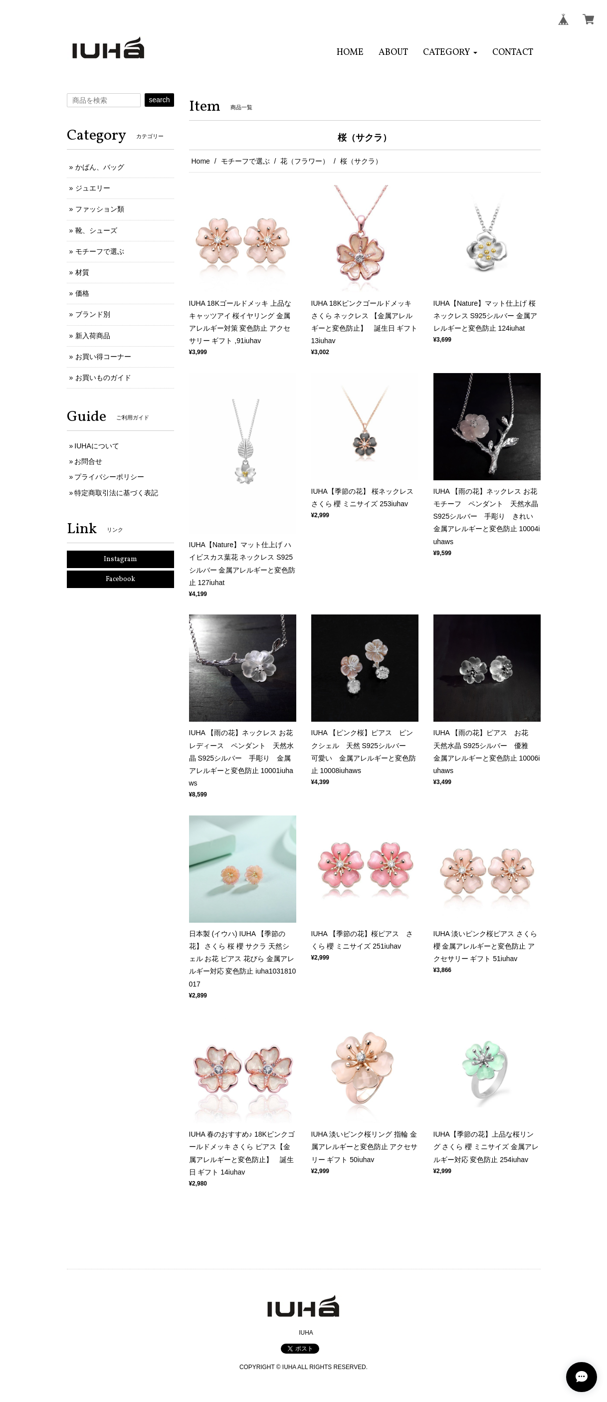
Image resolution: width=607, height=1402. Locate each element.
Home (201, 161)
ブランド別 (92, 314)
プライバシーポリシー (109, 477)
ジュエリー (92, 188)
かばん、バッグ (99, 167)
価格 (82, 293)
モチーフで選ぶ (245, 161)
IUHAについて (96, 446)
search (159, 100)
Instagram (120, 559)
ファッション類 (99, 209)
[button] (450, 52)
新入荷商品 (92, 336)
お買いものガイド (103, 378)
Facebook (120, 579)
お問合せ (88, 461)
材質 (82, 272)
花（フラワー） (304, 161)
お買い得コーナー (103, 357)
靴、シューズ (96, 230)
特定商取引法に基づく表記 (116, 493)
